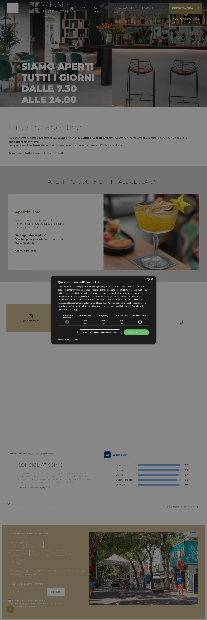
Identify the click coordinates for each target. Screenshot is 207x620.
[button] (68, 339)
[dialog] (103, 310)
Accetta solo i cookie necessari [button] (100, 332)
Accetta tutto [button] (136, 332)
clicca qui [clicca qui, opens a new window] (74, 309)
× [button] (152, 279)
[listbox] (148, 279)
